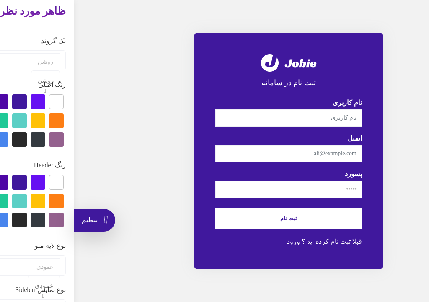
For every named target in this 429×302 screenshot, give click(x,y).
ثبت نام (214, 218)
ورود (219, 241)
